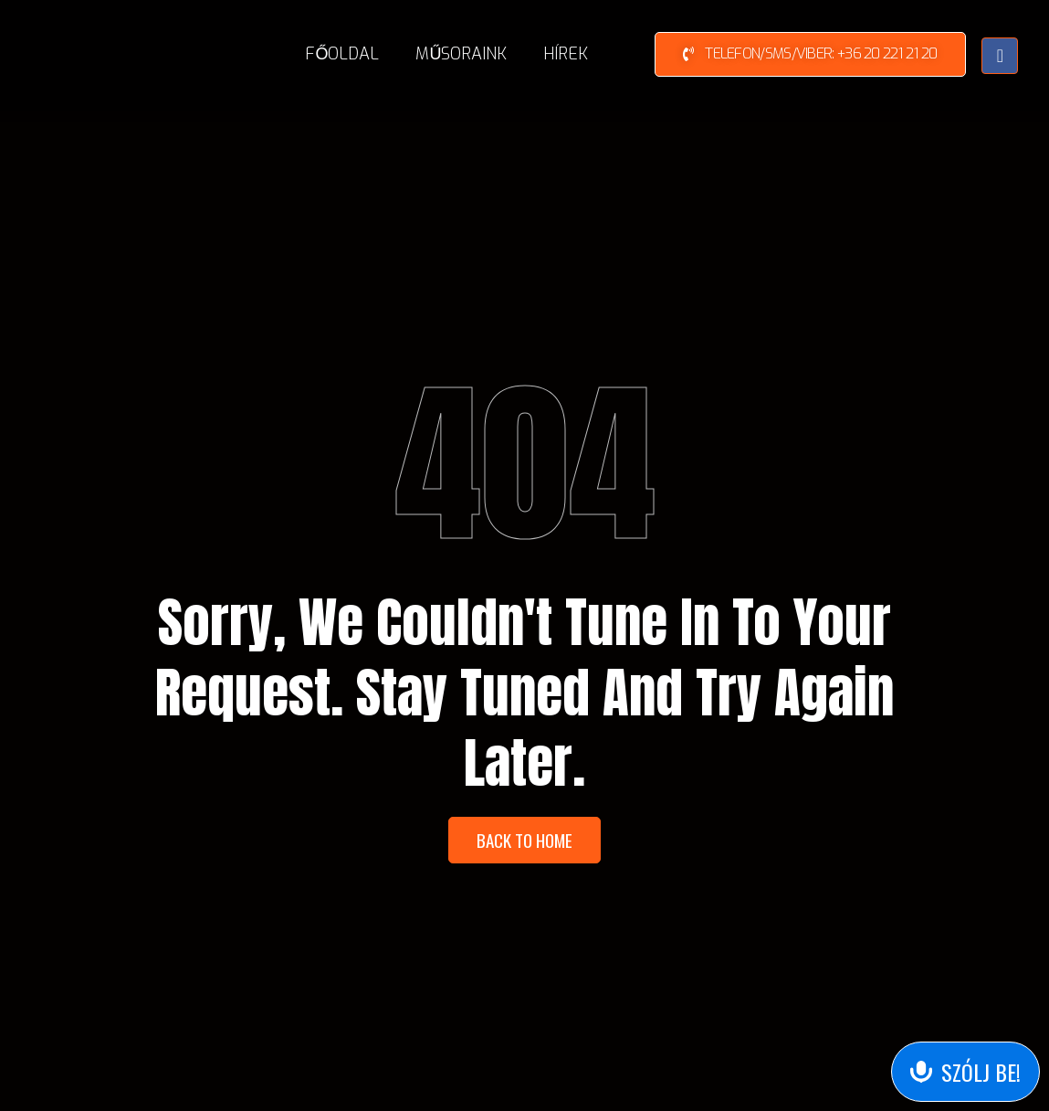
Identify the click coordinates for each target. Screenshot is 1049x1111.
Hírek (565, 54)
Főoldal (342, 54)
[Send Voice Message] (965, 1072)
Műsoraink (461, 54)
